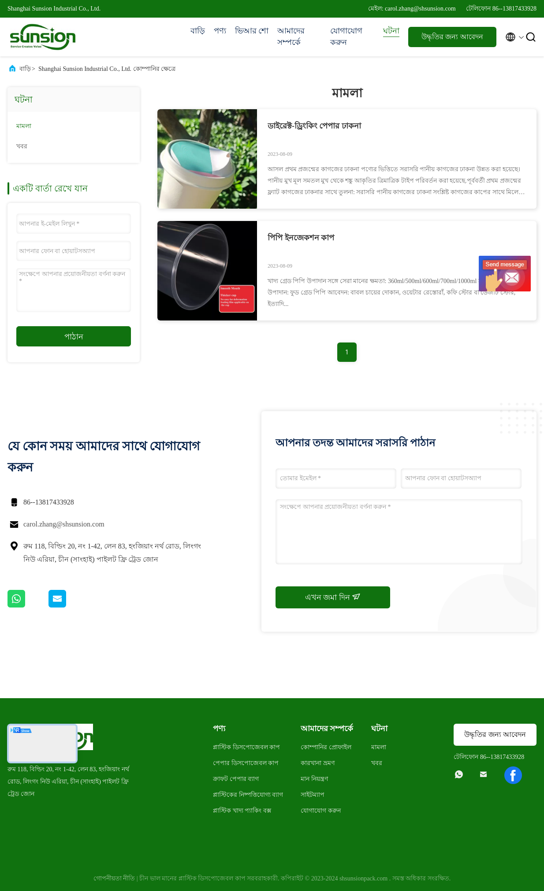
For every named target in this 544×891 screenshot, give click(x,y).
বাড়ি (197, 30)
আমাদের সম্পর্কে (291, 36)
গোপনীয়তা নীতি (114, 878)
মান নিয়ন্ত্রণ (314, 779)
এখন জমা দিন (333, 597)
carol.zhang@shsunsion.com (63, 524)
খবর (21, 146)
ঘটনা (391, 30)
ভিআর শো (252, 30)
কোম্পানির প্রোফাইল (326, 747)
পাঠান (73, 336)
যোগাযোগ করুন (346, 36)
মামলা (23, 126)
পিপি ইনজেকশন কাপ (301, 237)
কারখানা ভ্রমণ (318, 763)
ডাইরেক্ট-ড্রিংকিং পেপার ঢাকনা (314, 126)
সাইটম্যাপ (312, 795)
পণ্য (220, 30)
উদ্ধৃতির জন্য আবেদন (452, 37)
